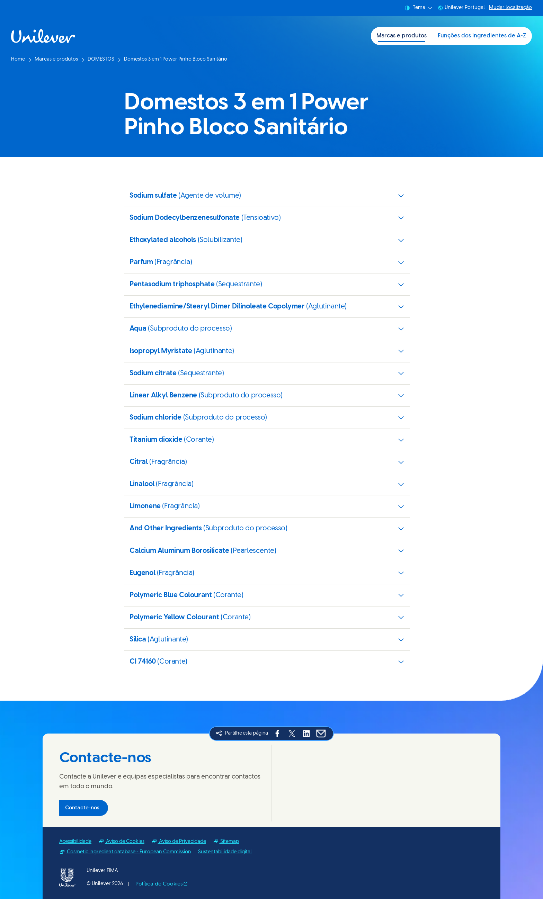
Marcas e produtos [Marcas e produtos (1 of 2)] (401, 36)
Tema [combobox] (418, 8)
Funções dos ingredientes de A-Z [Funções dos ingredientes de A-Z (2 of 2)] (482, 36)
